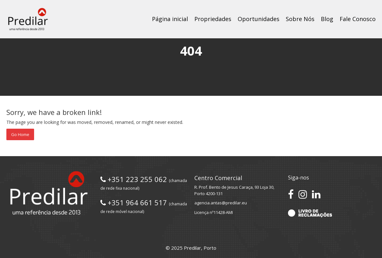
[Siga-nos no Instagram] (303, 194)
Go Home (20, 134)
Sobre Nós (300, 19)
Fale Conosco (358, 19)
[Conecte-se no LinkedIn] (316, 194)
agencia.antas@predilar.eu (220, 203)
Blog (327, 19)
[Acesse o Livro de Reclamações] (310, 213)
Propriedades (212, 19)
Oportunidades (258, 19)
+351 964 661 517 (143, 206)
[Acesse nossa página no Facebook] (291, 194)
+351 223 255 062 (143, 182)
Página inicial (170, 19)
